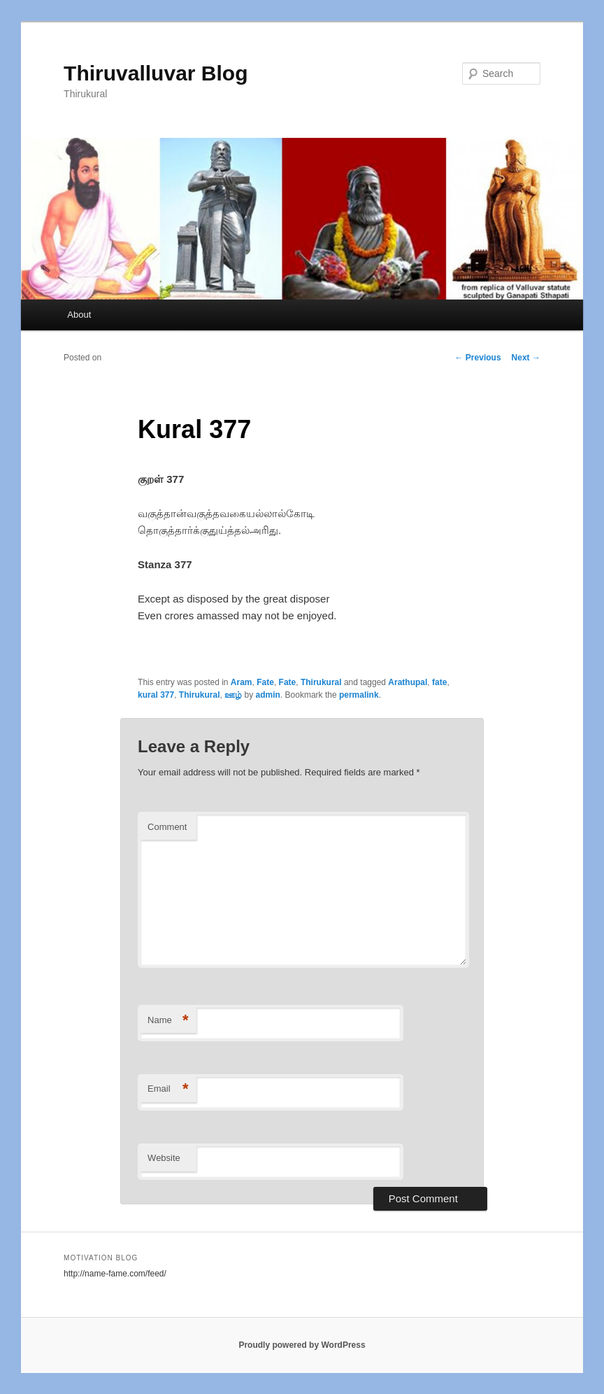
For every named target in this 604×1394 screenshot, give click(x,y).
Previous (478, 357)
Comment (167, 827)
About (79, 314)
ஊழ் (233, 695)
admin (268, 695)
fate (439, 682)
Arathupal (407, 682)
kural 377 (156, 695)
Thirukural (321, 682)
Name (168, 1021)
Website (164, 1158)
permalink (359, 695)
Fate (265, 682)
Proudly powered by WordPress (301, 1345)
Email (168, 1089)
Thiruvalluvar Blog (155, 73)
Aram (241, 682)
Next (526, 357)
